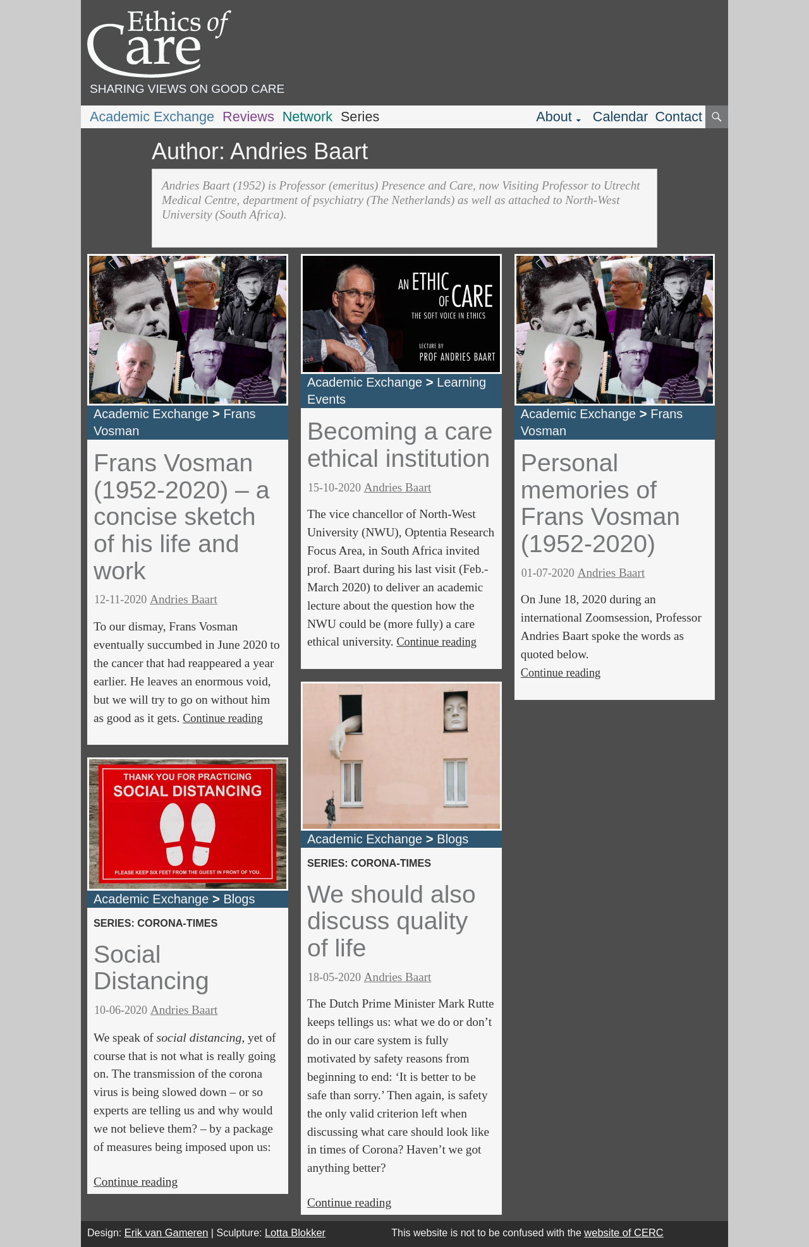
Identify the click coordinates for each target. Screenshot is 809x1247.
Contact (678, 116)
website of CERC (623, 1232)
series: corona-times (155, 923)
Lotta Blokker (295, 1232)
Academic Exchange (152, 116)
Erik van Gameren (167, 1232)
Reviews (248, 116)
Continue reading (222, 718)
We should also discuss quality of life (391, 921)
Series (360, 116)
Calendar (620, 116)
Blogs (239, 899)
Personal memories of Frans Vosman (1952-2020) (600, 503)
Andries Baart (183, 599)
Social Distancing (151, 968)
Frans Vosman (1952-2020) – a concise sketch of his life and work (181, 516)
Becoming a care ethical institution (400, 445)
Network (307, 116)
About (554, 116)
